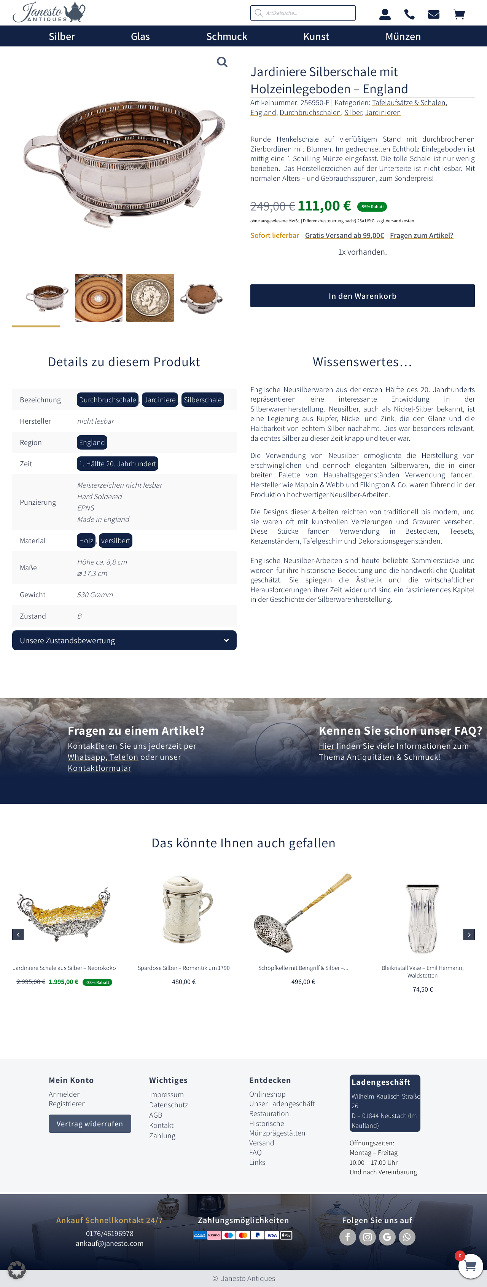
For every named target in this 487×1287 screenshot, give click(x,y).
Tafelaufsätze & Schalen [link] (409, 102)
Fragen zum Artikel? (422, 235)
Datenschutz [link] (168, 1105)
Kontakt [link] (161, 1125)
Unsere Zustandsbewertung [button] (67, 640)
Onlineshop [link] (267, 1094)
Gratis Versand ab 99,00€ (344, 235)
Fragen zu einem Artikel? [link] (136, 730)
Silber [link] (62, 36)
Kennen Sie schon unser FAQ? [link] (401, 730)
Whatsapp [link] (86, 756)
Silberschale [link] (203, 400)
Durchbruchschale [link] (107, 400)
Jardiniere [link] (160, 400)
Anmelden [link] (65, 1094)
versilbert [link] (115, 540)
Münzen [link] (403, 36)
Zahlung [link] (162, 1135)
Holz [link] (86, 540)
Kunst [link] (316, 36)
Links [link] (257, 1162)
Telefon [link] (123, 756)
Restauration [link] (269, 1113)
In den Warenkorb (363, 295)
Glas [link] (140, 36)
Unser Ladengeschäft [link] (282, 1103)
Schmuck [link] (226, 36)
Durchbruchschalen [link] (310, 112)
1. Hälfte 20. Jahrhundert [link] (117, 464)
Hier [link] (326, 745)
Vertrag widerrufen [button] (90, 1124)
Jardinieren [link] (383, 112)
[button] (469, 934)
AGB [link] (155, 1115)
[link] (49, 20)
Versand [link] (261, 1143)
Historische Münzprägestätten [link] (277, 1128)
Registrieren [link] (67, 1103)
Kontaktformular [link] (99, 767)
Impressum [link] (166, 1094)
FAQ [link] (255, 1152)
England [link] (263, 112)
